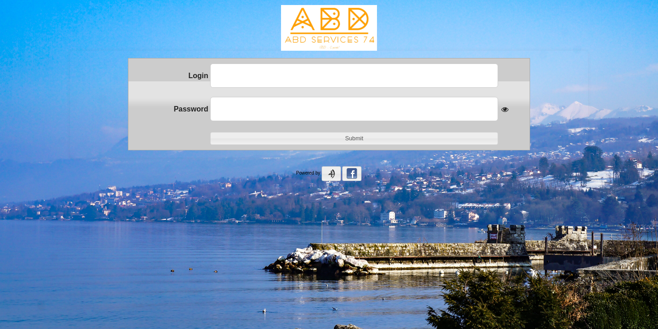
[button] (354, 138)
